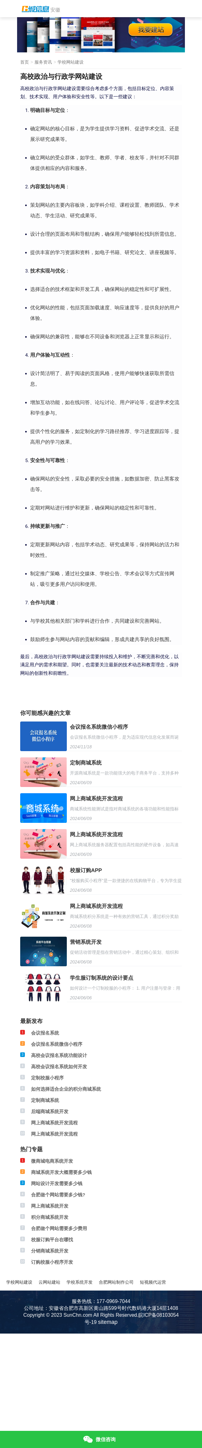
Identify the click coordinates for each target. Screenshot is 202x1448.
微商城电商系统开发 (52, 1161)
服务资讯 (43, 62)
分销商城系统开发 (49, 1250)
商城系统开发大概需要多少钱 (61, 1172)
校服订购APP (86, 870)
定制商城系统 (86, 763)
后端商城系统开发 (49, 1111)
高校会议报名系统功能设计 (59, 1055)
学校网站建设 (70, 62)
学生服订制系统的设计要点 (101, 978)
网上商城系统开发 (49, 1206)
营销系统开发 (86, 942)
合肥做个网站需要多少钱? (58, 1194)
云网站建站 (49, 1282)
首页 (24, 62)
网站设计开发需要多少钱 (56, 1183)
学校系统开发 (80, 1282)
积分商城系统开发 (49, 1217)
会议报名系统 (45, 1032)
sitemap (107, 1322)
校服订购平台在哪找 (52, 1239)
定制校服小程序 (47, 1077)
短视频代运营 (153, 1282)
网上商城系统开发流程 (96, 799)
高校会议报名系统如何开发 (59, 1066)
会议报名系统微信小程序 (99, 727)
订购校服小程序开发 (52, 1262)
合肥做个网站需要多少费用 (59, 1228)
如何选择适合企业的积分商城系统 (66, 1089)
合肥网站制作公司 (116, 1282)
